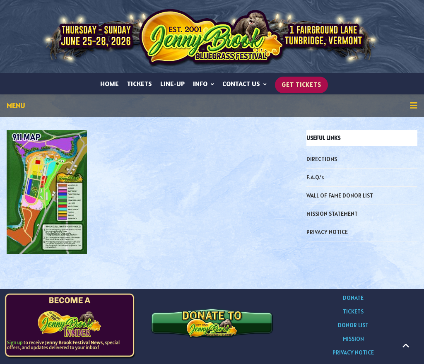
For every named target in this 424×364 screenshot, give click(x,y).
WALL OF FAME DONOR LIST (339, 195)
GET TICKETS (301, 85)
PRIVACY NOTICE (327, 232)
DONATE (353, 297)
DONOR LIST (353, 325)
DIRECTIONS (321, 159)
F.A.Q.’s (315, 177)
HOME (109, 84)
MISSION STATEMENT (332, 213)
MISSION (353, 338)
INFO (203, 84)
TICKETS (139, 84)
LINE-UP (172, 84)
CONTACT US (244, 84)
